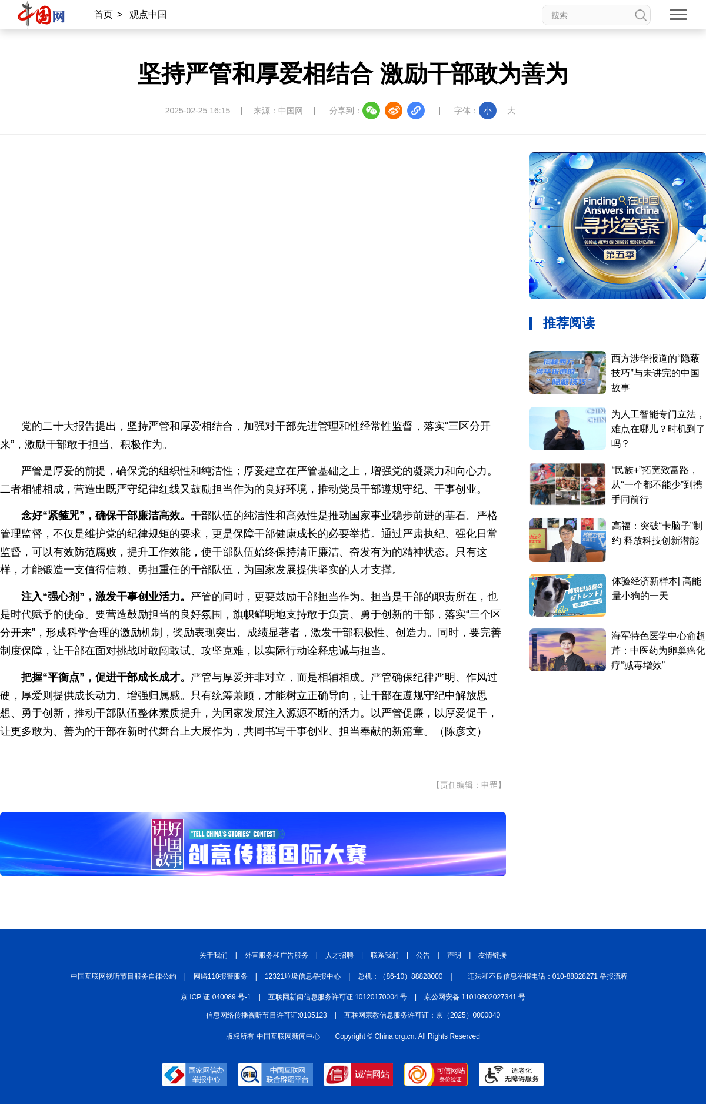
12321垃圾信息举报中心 (303, 976)
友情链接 (492, 955)
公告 (423, 955)
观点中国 (148, 14)
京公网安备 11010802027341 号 (474, 997)
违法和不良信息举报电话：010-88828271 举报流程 (548, 976)
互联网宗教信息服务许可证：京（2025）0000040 (422, 1015)
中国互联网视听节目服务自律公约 (123, 976)
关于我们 (213, 955)
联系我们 (385, 955)
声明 (454, 955)
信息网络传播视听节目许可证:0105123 (266, 1015)
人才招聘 (339, 955)
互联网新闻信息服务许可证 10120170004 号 (337, 997)
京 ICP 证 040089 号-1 (216, 997)
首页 (103, 14)
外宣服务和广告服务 (276, 955)
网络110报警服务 (221, 976)
